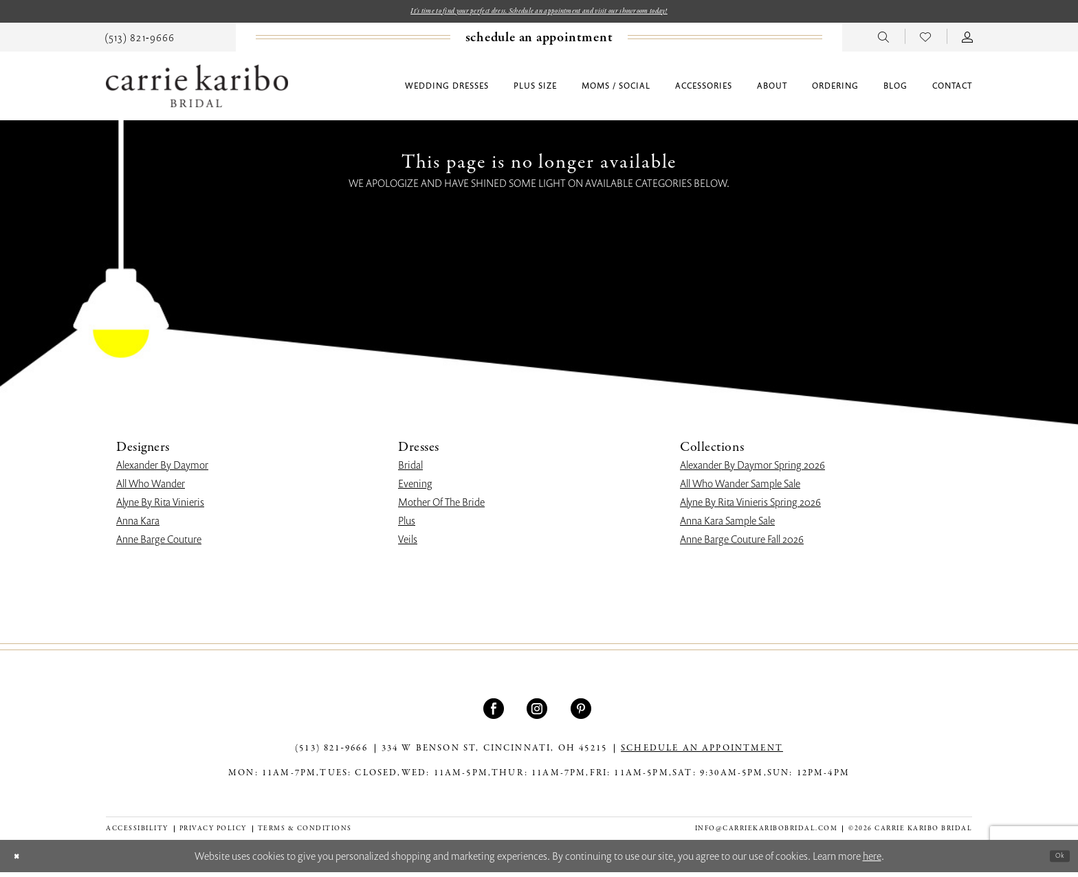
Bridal (410, 469)
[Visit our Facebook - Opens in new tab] (495, 713)
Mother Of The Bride (441, 506)
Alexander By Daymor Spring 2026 (752, 469)
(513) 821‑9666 (331, 753)
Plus (406, 525)
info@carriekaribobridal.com (766, 832)
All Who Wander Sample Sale (740, 488)
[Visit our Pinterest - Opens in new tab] (583, 713)
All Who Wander (150, 488)
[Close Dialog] (21, 861)
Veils (407, 544)
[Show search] (884, 40)
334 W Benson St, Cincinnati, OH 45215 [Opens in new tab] (494, 753)
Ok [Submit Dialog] (1055, 860)
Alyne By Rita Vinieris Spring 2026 (750, 506)
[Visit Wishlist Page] (926, 40)
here (872, 860)
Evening (415, 488)
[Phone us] (139, 40)
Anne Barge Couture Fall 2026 (742, 544)
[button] (968, 40)
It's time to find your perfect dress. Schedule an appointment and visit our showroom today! (539, 13)
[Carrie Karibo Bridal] (197, 90)
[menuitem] (139, 40)
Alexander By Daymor (162, 469)
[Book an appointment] (539, 41)
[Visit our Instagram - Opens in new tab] (539, 713)
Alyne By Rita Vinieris (160, 506)
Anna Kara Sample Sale (727, 525)
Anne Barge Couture (158, 544)
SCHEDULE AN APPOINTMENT (702, 753)
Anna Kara (138, 525)
